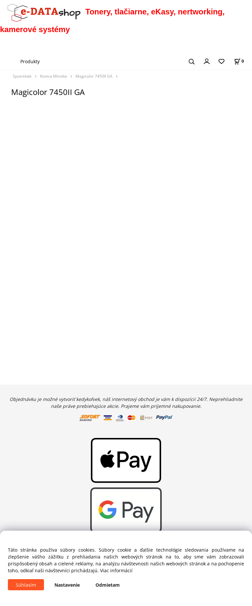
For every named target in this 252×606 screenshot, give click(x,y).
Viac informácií (116, 570)
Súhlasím (26, 585)
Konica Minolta (53, 76)
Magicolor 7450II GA (94, 76)
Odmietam (107, 585)
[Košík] (239, 61)
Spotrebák (22, 76)
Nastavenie (67, 585)
